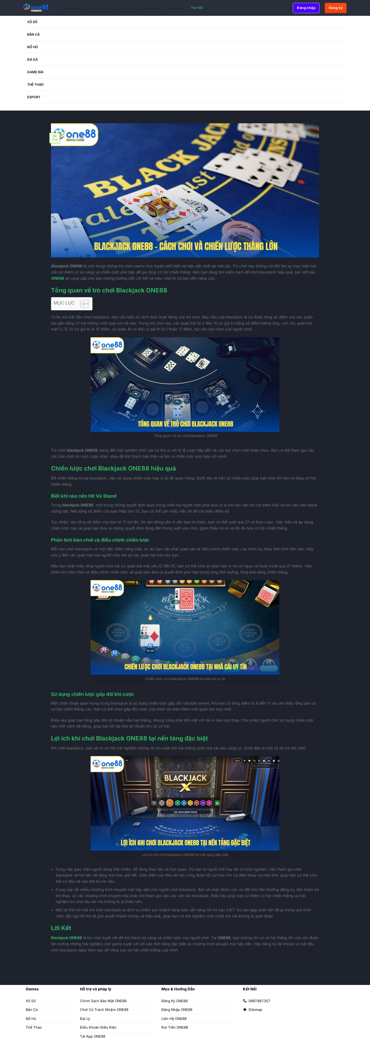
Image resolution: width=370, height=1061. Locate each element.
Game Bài (154, 8)
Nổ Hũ (121, 8)
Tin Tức (197, 8)
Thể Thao (176, 8)
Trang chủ (70, 8)
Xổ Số (89, 8)
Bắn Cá (105, 8)
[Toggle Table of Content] (82, 304)
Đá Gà (136, 8)
